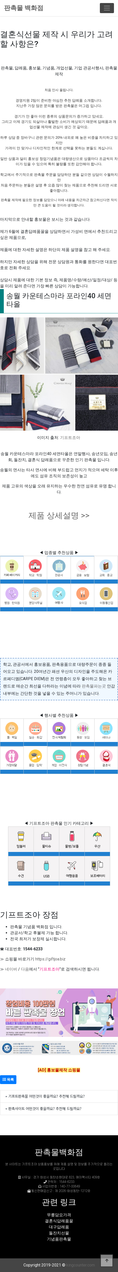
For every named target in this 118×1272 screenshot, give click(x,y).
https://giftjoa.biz (50, 959)
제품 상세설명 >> (59, 515)
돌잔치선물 (59, 1233)
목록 (8, 1079)
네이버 (11, 969)
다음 (25, 969)
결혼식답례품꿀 (59, 1221)
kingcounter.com (80, 1265)
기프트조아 (70, 437)
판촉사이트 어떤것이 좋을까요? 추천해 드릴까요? (44, 1108)
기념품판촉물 (59, 1239)
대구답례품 (59, 1227)
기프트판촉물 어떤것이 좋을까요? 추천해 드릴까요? (46, 1096)
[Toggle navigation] (107, 8)
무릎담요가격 (59, 1214)
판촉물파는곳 (94, 686)
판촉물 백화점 (23, 8)
